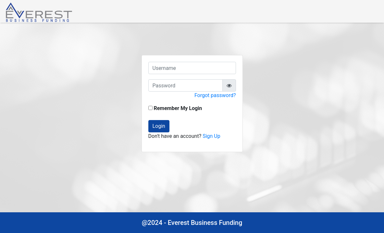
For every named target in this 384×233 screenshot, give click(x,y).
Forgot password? (215, 95)
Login (159, 126)
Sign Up (211, 136)
